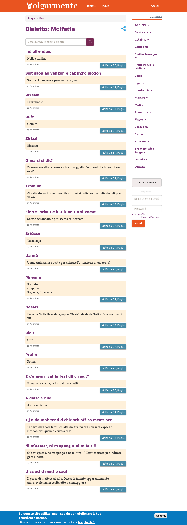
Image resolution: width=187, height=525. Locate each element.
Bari (41, 18)
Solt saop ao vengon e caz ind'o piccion (63, 73)
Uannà (31, 255)
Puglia (31, 18)
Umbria (141, 159)
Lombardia (143, 90)
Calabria (142, 39)
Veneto (141, 166)
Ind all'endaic (38, 51)
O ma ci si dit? (39, 160)
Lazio (140, 75)
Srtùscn (32, 233)
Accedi (138, 223)
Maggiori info (86, 522)
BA (114, 65)
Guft (29, 117)
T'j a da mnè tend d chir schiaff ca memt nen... (70, 420)
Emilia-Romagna (146, 55)
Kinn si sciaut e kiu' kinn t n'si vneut (60, 212)
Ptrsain (32, 95)
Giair (29, 333)
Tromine (33, 186)
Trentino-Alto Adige (144, 150)
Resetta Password (151, 217)
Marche (141, 97)
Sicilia (140, 134)
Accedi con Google (146, 182)
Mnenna (33, 277)
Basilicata (143, 32)
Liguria (141, 83)
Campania (143, 46)
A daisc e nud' (38, 398)
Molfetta (107, 65)
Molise (141, 105)
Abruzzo (142, 25)
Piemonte (143, 112)
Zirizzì (31, 138)
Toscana (142, 141)
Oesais (31, 307)
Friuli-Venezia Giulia (144, 66)
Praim (31, 354)
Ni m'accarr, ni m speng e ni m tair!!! (60, 445)
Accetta (161, 515)
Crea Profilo (139, 214)
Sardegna (142, 126)
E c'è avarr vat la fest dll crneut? (57, 376)
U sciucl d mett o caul (46, 471)
